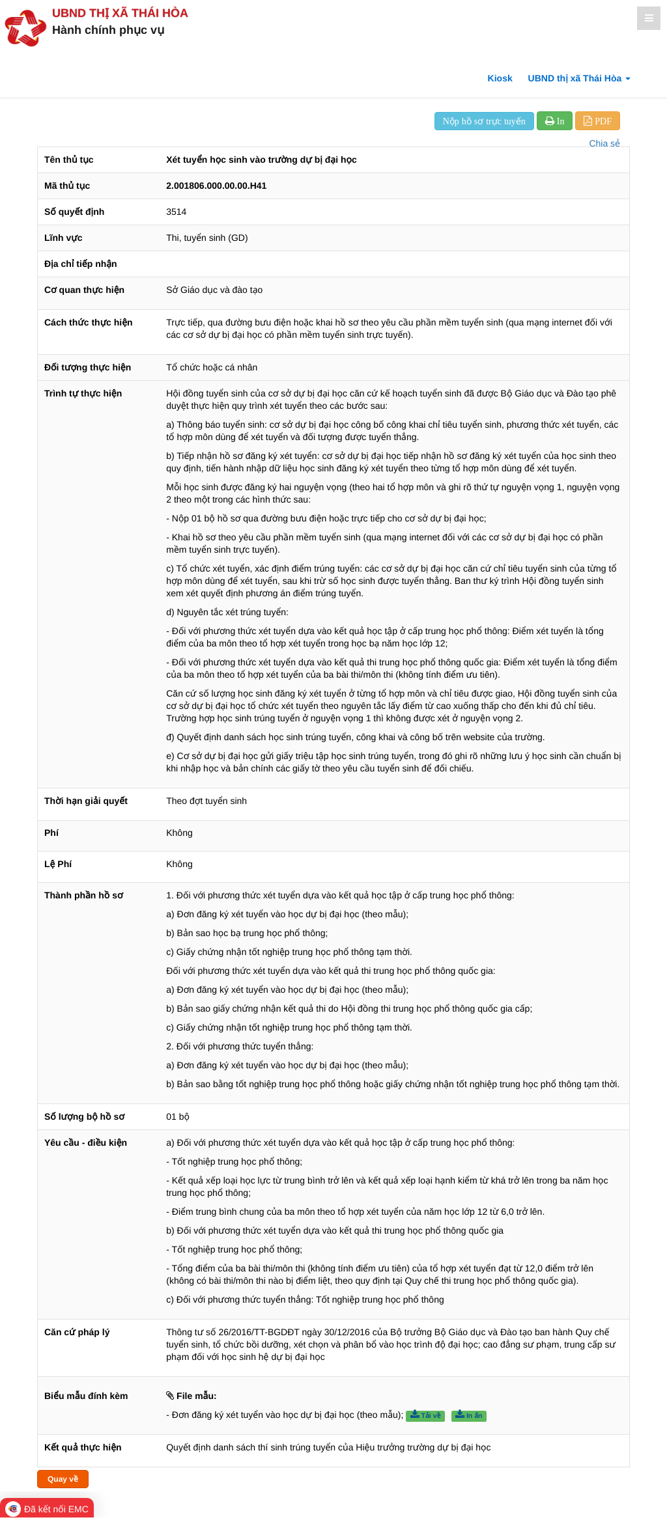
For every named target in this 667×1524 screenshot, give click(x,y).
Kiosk (500, 78)
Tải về (425, 1415)
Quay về (63, 1479)
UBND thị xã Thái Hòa (120, 13)
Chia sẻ (604, 143)
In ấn (468, 1415)
